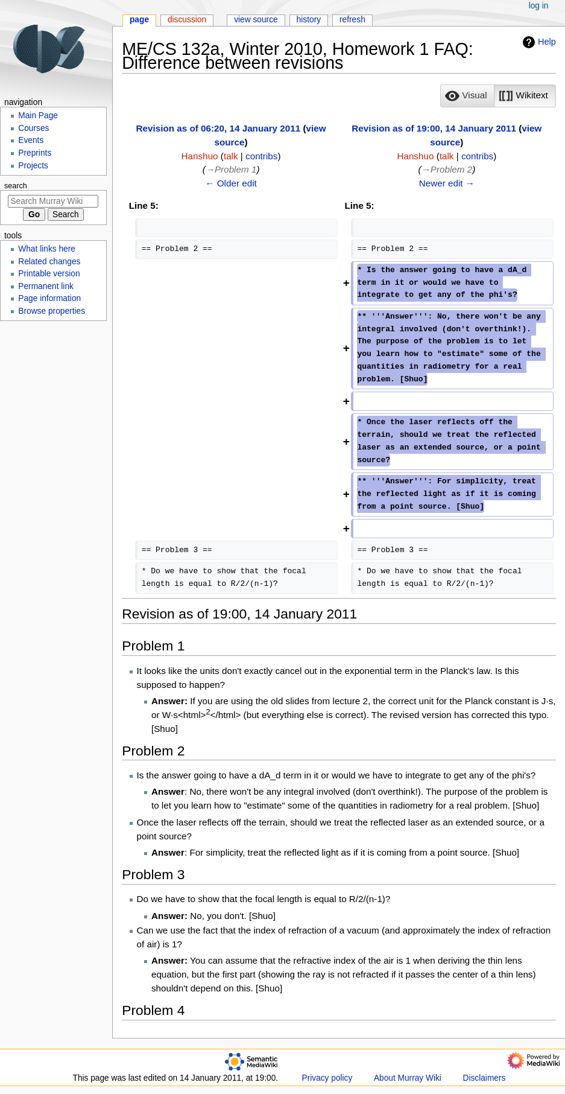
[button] (467, 95)
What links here (46, 248)
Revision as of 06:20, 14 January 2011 (218, 128)
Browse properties (51, 311)
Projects (33, 165)
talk (231, 156)
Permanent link (46, 286)
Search (15, 186)
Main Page (38, 115)
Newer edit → (447, 183)
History (309, 19)
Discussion (187, 19)
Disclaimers (484, 1078)
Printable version (49, 273)
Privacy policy (327, 1078)
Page (139, 19)
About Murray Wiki (407, 1078)
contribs (261, 156)
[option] (467, 95)
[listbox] (497, 95)
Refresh (352, 19)
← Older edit (231, 183)
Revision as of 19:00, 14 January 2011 (434, 128)
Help (538, 42)
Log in (539, 5)
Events (30, 140)
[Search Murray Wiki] (53, 201)
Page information (49, 298)
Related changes (49, 261)
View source (256, 19)
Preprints (34, 152)
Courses (33, 128)
